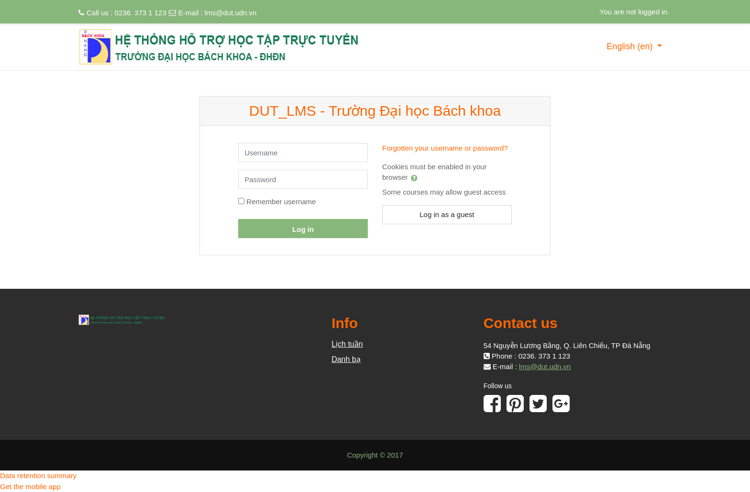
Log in (303, 229)
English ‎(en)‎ (631, 46)
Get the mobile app (30, 486)
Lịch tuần (347, 344)
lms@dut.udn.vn (231, 13)
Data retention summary (38, 475)
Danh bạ (346, 359)
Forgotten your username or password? (445, 148)
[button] (416, 178)
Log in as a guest (446, 214)
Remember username (281, 201)
